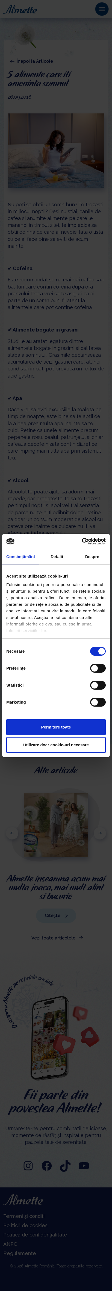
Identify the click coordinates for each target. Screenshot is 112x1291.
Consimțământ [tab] (20, 556)
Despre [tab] (92, 556)
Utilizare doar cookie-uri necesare (56, 744)
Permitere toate (56, 727)
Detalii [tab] (57, 556)
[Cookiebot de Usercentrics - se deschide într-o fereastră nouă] (82, 541)
